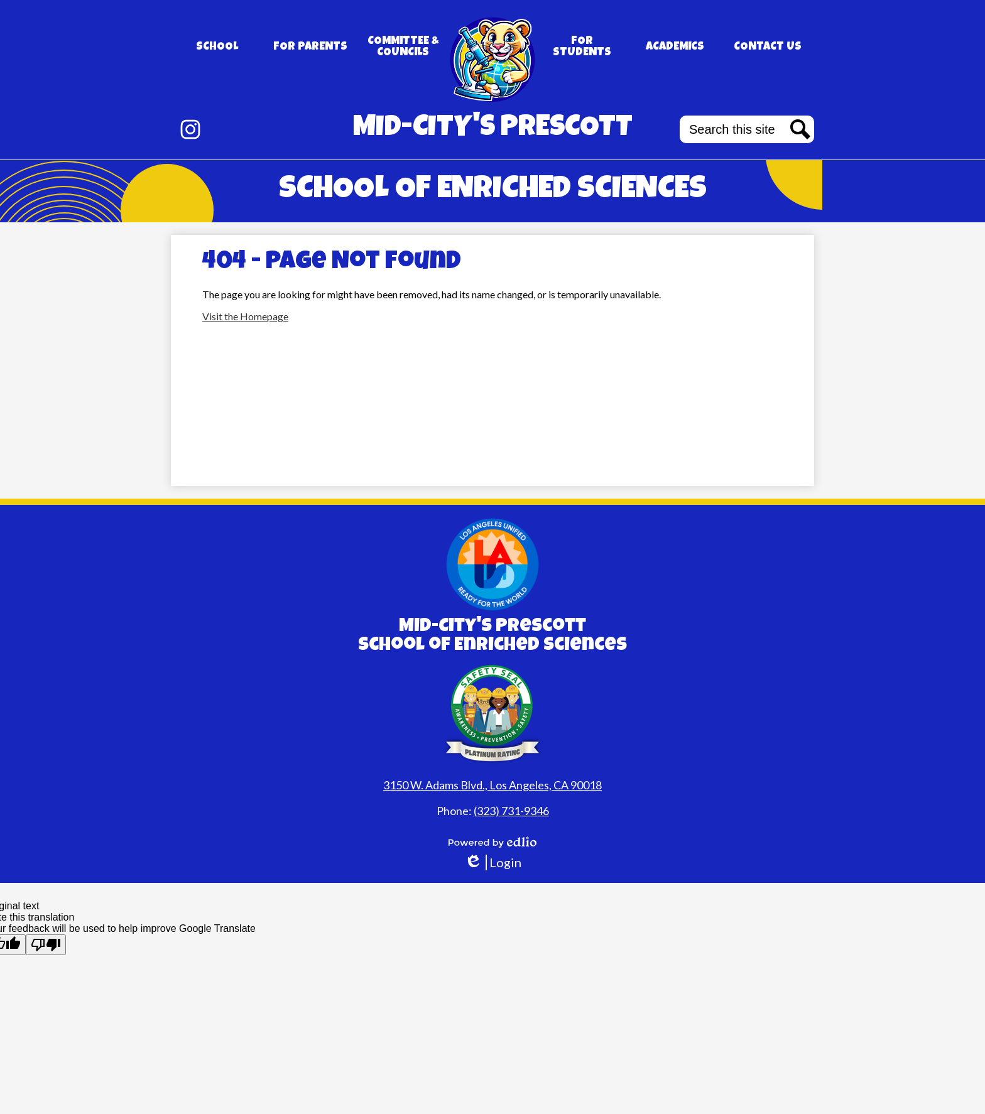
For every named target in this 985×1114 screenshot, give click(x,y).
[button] (217, 47)
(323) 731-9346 (511, 811)
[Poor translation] (46, 944)
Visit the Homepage (245, 316)
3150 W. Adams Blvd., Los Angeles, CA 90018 (492, 785)
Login (492, 862)
